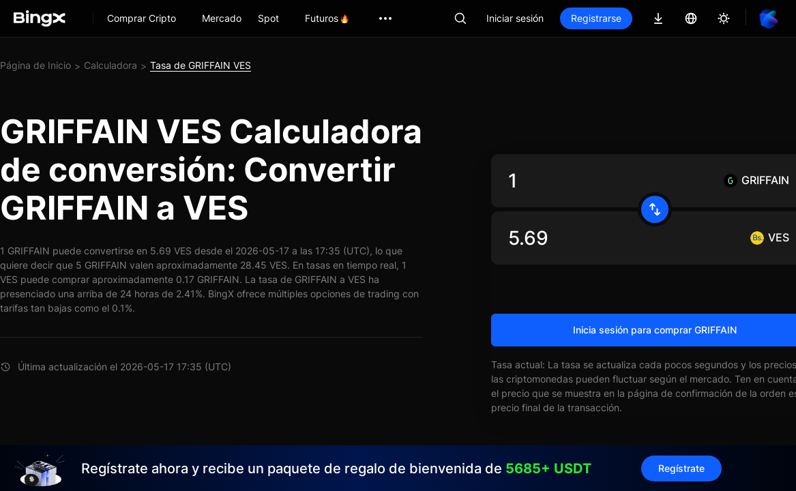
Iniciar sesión (515, 18)
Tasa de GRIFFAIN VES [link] (200, 65)
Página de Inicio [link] (35, 65)
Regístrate (681, 468)
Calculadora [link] (110, 65)
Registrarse (596, 18)
